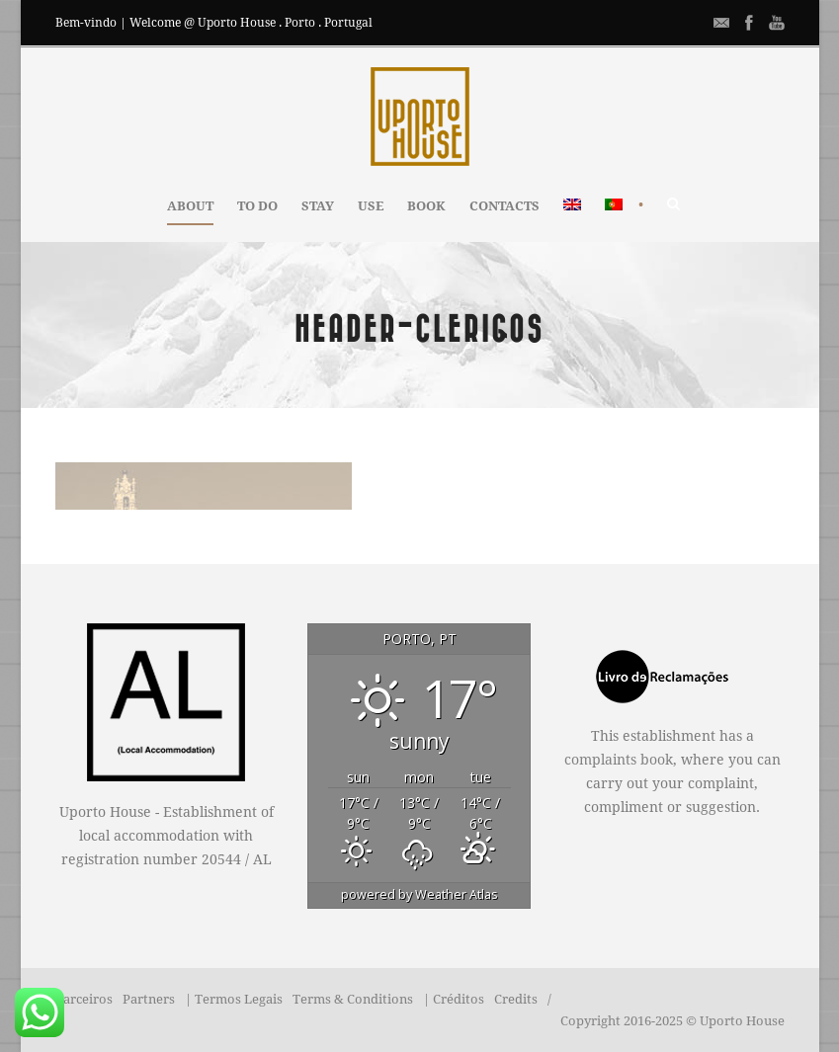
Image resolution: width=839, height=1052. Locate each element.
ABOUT (190, 206)
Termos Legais (239, 999)
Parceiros (84, 999)
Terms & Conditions (353, 999)
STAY (317, 206)
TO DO (257, 206)
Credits (516, 999)
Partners (149, 999)
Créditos (458, 999)
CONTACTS (504, 206)
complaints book (618, 760)
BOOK (426, 206)
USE (370, 206)
